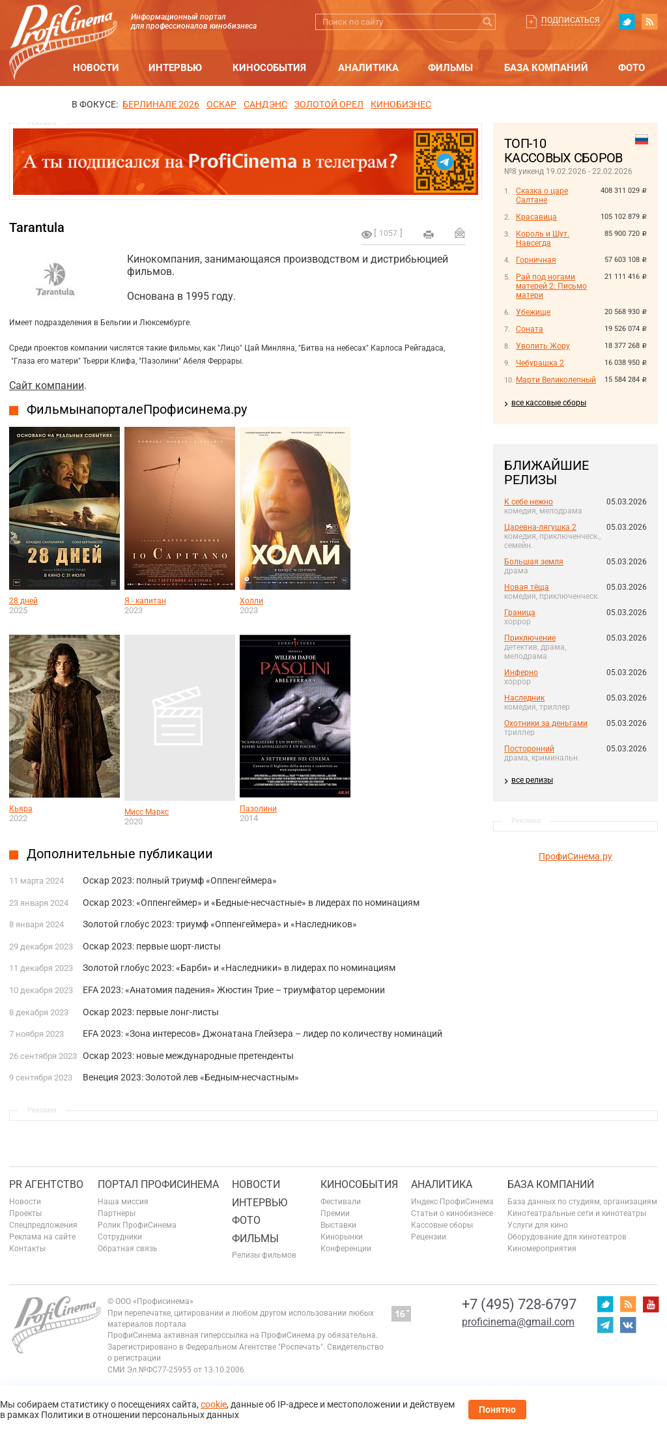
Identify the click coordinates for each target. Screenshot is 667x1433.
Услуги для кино (537, 1225)
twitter (626, 21)
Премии (335, 1213)
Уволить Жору (543, 346)
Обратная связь (128, 1248)
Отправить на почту (460, 232)
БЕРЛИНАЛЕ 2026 (160, 104)
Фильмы (450, 68)
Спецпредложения (43, 1225)
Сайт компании (46, 385)
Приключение (530, 638)
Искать (487, 22)
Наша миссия (123, 1201)
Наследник (524, 697)
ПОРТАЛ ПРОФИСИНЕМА (158, 1184)
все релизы (532, 780)
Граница (519, 612)
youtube (650, 1304)
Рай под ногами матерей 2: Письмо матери (551, 286)
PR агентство (46, 1184)
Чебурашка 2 (540, 363)
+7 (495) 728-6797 (519, 1304)
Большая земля (533, 561)
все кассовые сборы (548, 402)
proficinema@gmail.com (518, 1322)
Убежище (533, 312)
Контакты (27, 1248)
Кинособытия (269, 68)
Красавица (536, 217)
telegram (605, 1324)
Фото (631, 68)
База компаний (546, 68)
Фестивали (340, 1201)
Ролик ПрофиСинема (137, 1225)
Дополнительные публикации (120, 853)
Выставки (338, 1225)
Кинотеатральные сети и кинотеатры (576, 1213)
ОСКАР (221, 104)
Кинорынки (341, 1236)
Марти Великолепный (556, 379)
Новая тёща (526, 587)
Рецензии (428, 1236)
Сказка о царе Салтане (542, 195)
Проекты (25, 1213)
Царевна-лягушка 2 (540, 527)
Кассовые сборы (442, 1225)
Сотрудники (120, 1236)
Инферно (521, 672)
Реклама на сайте (42, 1236)
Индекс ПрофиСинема (452, 1201)
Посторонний (529, 748)
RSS (649, 21)
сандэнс (265, 104)
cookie (214, 1404)
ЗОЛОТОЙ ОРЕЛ (328, 104)
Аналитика (368, 68)
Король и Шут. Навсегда (542, 238)
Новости (96, 68)
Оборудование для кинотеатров (567, 1236)
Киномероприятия (541, 1248)
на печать (428, 234)
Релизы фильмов (264, 1255)
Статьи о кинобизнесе (452, 1213)
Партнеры (116, 1213)
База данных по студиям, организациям (582, 1201)
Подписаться (570, 20)
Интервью (175, 68)
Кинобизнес (401, 104)
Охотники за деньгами (546, 723)
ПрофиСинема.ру (575, 856)
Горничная (536, 260)
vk (627, 1324)
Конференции (345, 1248)
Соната (529, 329)
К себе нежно (528, 501)
